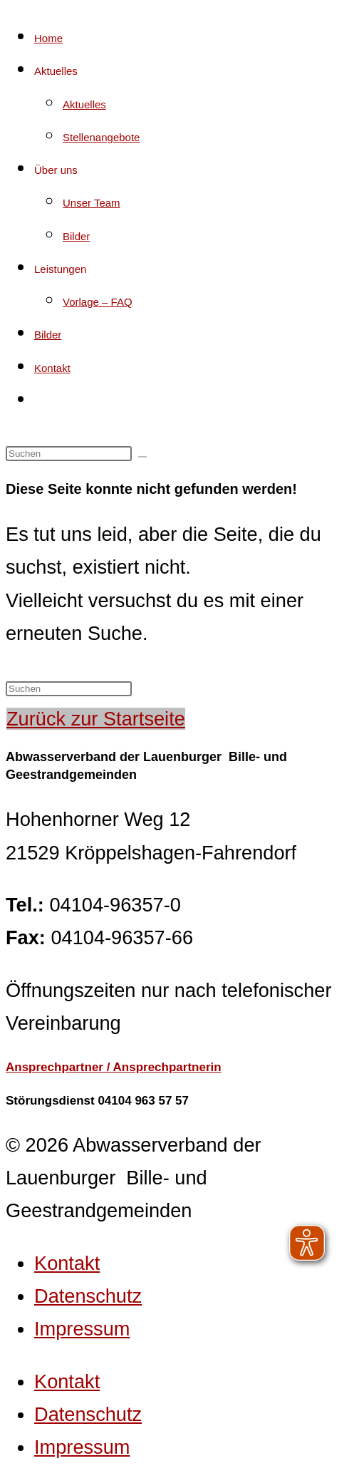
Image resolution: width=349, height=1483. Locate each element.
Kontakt (52, 368)
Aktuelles (56, 71)
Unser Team (91, 203)
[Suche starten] (142, 456)
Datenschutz (88, 1296)
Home (48, 38)
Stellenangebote (101, 137)
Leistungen (60, 269)
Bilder (76, 236)
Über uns (56, 170)
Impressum (82, 1329)
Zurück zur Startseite (95, 719)
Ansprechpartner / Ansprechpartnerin (114, 1067)
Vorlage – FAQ (97, 302)
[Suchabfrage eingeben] (69, 453)
